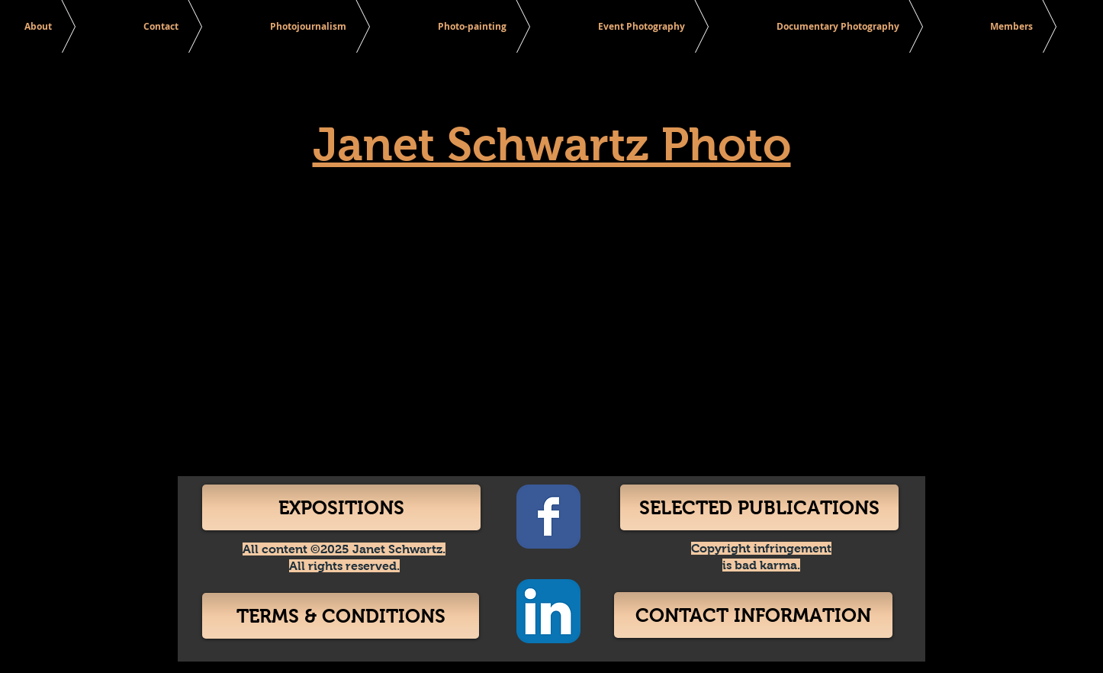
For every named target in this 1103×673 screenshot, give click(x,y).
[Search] (909, 27)
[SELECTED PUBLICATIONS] (759, 507)
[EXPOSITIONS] (341, 507)
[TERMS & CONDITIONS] (340, 616)
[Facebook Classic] (548, 517)
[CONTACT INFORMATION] (753, 615)
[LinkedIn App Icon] (548, 611)
